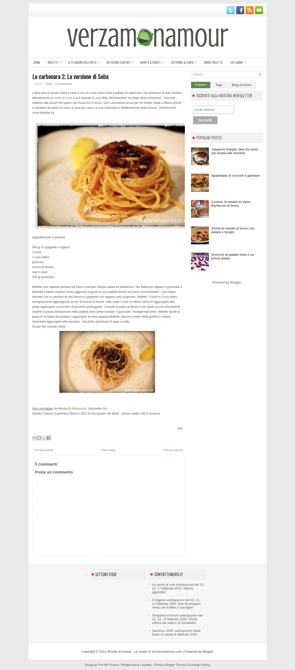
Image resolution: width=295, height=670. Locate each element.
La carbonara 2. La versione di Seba (70, 76)
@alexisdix (79, 408)
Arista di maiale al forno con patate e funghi (233, 230)
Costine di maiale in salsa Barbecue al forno (231, 203)
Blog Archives (242, 85)
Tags (219, 85)
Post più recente (44, 449)
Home (36, 62)
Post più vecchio (173, 449)
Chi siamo (239, 60)
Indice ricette (213, 62)
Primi (48, 84)
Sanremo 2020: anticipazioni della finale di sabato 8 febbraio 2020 (176, 632)
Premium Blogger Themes (170, 664)
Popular (200, 85)
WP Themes (111, 664)
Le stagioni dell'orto (85, 60)
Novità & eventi (153, 60)
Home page (108, 449)
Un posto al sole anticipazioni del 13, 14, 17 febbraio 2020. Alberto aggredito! (178, 588)
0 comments (64, 84)
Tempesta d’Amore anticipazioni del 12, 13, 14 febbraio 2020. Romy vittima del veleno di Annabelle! (177, 619)
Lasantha (145, 664)
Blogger (235, 282)
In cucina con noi (121, 60)
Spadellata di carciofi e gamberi (235, 175)
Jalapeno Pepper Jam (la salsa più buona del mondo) (234, 151)
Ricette (56, 60)
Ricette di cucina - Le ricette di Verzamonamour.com (144, 651)
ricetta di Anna (63, 98)
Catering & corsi (185, 60)
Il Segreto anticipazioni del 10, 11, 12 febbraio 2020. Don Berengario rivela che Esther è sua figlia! (176, 603)
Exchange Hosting (199, 664)
